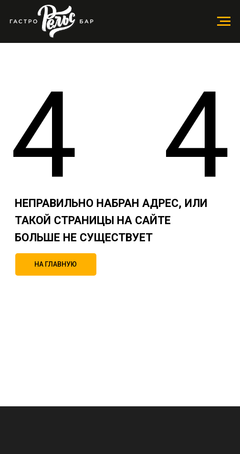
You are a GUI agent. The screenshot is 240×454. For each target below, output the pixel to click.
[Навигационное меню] (223, 21)
